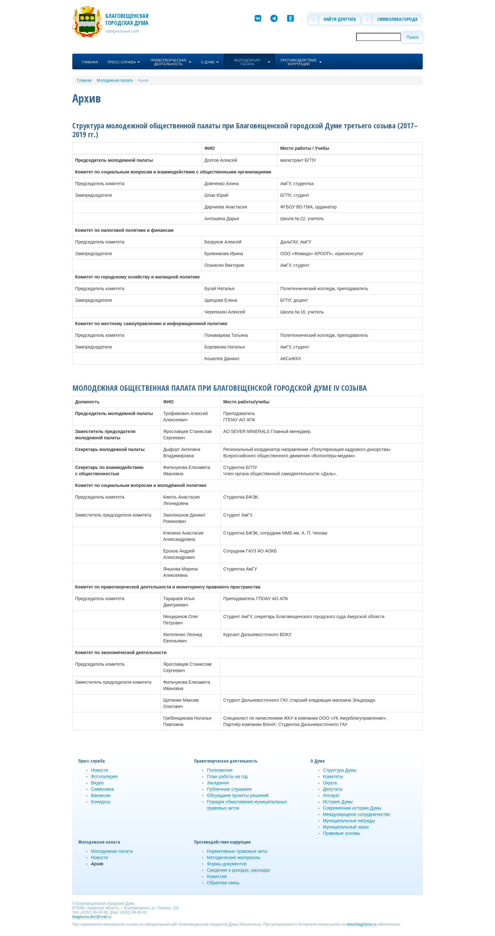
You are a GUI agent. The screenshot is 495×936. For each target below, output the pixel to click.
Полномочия (219, 770)
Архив (143, 80)
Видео (97, 782)
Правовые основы (341, 833)
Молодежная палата (114, 80)
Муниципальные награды (349, 820)
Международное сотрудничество (356, 814)
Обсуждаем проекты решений (237, 795)
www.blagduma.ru (361, 924)
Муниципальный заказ (346, 826)
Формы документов (227, 863)
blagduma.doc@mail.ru (91, 917)
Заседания (218, 782)
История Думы (338, 801)
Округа (330, 782)
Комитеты (333, 776)
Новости (99, 770)
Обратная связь (223, 882)
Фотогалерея (104, 776)
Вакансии (100, 795)
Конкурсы (100, 801)
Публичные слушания (229, 789)
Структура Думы (340, 770)
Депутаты (333, 789)
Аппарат (331, 795)
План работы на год (227, 776)
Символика (102, 789)
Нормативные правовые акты (237, 851)
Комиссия (217, 876)
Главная (84, 80)
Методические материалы (233, 857)
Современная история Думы (352, 807)
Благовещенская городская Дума (126, 19)
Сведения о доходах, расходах (238, 870)
